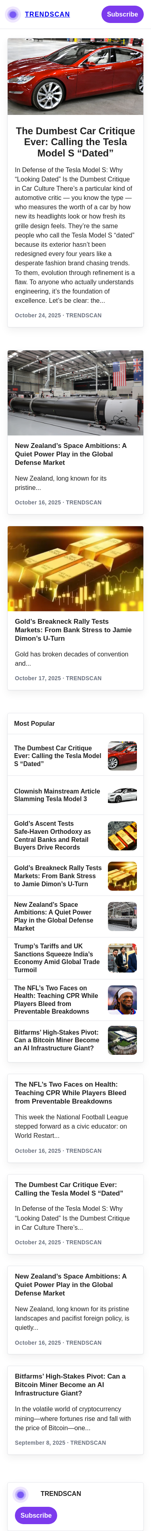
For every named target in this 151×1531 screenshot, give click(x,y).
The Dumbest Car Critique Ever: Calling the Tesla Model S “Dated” (75, 141)
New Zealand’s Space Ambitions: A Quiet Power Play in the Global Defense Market (70, 454)
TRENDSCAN (47, 14)
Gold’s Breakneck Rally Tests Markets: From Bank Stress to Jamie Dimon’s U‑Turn (73, 630)
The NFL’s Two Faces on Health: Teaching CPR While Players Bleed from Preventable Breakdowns (70, 1093)
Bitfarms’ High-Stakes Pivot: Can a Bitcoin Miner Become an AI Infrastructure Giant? (56, 1040)
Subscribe (122, 14)
